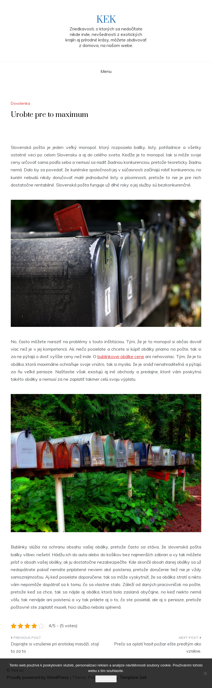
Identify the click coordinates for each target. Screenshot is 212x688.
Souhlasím (105, 679)
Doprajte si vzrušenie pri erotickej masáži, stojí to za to (55, 647)
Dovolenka (20, 103)
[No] (205, 673)
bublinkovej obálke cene (120, 356)
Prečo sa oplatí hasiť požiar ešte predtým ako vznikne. (157, 647)
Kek (106, 20)
